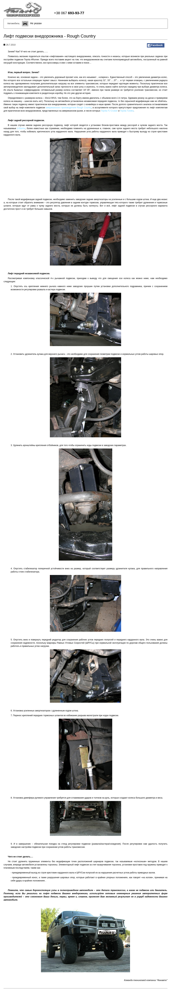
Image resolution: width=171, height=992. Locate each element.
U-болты (21, 128)
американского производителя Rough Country (68, 107)
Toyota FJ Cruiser (109, 111)
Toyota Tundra (127, 111)
